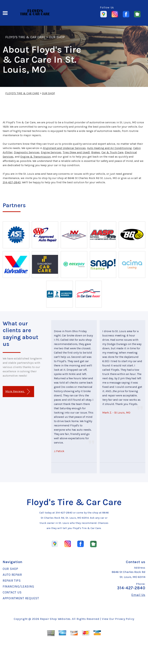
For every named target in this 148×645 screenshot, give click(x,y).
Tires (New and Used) (76, 152)
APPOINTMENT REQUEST (21, 598)
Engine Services (51, 152)
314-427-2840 (12, 182)
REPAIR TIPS (12, 581)
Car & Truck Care (112, 152)
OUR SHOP (57, 37)
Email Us (138, 594)
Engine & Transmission (35, 156)
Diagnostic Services (26, 152)
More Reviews (17, 392)
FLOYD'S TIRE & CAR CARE (25, 37)
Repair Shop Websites (55, 619)
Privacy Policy (124, 619)
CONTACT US (12, 592)
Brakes (95, 152)
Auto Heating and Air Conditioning (109, 148)
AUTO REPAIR (12, 575)
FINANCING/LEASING (18, 586)
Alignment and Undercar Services (64, 148)
